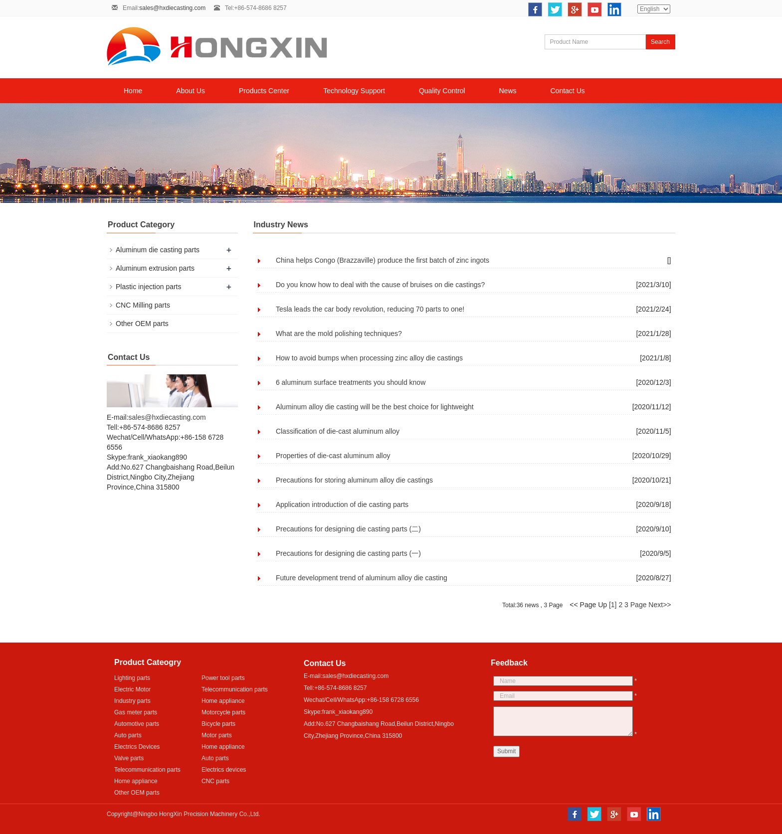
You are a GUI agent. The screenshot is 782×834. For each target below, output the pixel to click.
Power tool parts (223, 677)
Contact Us (568, 91)
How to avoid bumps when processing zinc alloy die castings (369, 358)
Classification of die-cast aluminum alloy (337, 431)
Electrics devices (223, 769)
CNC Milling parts (143, 305)
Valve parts (129, 758)
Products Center (264, 91)
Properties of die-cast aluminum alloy (333, 456)
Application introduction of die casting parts (342, 504)
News (507, 91)
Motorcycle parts (223, 712)
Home (133, 91)
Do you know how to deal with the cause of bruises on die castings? (380, 285)
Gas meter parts (135, 712)
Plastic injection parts (149, 287)
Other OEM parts (142, 324)
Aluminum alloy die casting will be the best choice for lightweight (375, 407)
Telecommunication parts (234, 689)
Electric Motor (132, 689)
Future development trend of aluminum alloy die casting (361, 578)
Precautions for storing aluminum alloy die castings (354, 480)
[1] (613, 605)
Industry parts (132, 700)
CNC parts (215, 781)
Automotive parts (136, 723)
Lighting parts (132, 677)
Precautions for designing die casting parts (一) (348, 553)
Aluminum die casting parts (157, 250)
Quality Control (442, 91)
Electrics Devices (137, 746)
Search (660, 41)
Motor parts (216, 735)
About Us (190, 91)
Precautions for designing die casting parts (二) (348, 529)
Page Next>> (650, 605)
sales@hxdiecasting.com (172, 7)
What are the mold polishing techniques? (339, 333)
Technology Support (354, 91)
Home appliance (223, 700)
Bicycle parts (218, 723)
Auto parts (128, 735)
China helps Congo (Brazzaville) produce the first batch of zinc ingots (382, 260)
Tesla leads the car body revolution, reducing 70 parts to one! (370, 309)
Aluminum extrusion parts (155, 268)
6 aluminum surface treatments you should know (350, 382)
